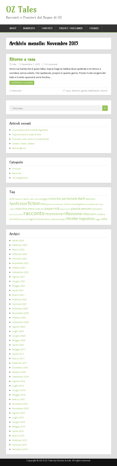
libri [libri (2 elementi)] (97, 204)
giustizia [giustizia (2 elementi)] (49, 204)
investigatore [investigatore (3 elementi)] (78, 204)
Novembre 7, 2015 (31, 64)
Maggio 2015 (18, 426)
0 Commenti (51, 64)
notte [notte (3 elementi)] (38, 208)
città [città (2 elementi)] (36, 199)
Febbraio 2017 (19, 363)
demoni (76, 90)
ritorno (104, 90)
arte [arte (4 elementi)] (12, 198)
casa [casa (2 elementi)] (31, 199)
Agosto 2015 (18, 412)
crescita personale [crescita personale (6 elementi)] (62, 198)
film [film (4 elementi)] (43, 204)
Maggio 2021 (18, 285)
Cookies (93, 28)
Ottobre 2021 (19, 267)
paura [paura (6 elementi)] (75, 208)
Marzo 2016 (18, 399)
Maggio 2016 (18, 394)
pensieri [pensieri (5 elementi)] (86, 209)
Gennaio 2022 (19, 258)
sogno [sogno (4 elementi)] (31, 219)
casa (68, 90)
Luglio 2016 (18, 385)
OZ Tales (21, 9)
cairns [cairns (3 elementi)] (26, 198)
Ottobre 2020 (19, 317)
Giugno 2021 (18, 281)
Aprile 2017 (18, 353)
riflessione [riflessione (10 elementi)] (72, 213)
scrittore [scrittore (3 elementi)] (101, 214)
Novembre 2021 (20, 263)
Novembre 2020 (20, 313)
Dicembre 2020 (20, 308)
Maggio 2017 (18, 349)
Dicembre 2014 (20, 449)
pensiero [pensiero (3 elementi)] (97, 208)
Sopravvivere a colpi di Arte (26, 134)
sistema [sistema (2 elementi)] (23, 219)
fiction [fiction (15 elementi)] (34, 203)
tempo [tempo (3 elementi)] (62, 219)
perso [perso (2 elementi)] (20, 214)
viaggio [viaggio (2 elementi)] (98, 219)
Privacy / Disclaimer (71, 28)
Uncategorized (20, 177)
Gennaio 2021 (19, 304)
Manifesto (29, 28)
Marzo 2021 (18, 294)
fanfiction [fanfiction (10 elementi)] (18, 203)
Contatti (47, 28)
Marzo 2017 (18, 358)
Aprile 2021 (18, 290)
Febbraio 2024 (19, 245)
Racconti (16, 90)
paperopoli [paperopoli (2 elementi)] (65, 209)
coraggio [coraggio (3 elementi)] (43, 198)
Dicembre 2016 (20, 367)
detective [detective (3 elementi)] (90, 198)
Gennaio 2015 (19, 444)
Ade (14, 64)
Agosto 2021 (18, 276)
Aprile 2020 (18, 344)
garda (84, 90)
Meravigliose (19, 148)
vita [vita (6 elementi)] (104, 219)
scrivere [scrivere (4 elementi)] (14, 219)
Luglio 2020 (18, 331)
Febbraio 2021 (19, 299)
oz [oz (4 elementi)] (42, 208)
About (12, 28)
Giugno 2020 (18, 335)
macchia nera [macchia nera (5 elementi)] (24, 209)
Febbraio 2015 (19, 440)
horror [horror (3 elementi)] (67, 204)
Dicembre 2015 (20, 403)
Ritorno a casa (22, 59)
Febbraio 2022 (19, 254)
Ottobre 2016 (19, 372)
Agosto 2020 (18, 326)
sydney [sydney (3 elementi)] (54, 219)
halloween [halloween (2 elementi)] (59, 204)
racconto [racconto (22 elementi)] (34, 213)
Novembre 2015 (20, 408)
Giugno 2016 (18, 390)
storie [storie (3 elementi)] (47, 219)
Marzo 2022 (18, 249)
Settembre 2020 (20, 322)
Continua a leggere (22, 82)
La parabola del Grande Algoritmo (30, 129)
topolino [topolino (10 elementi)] (86, 218)
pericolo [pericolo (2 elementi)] (13, 214)
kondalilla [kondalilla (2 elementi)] (90, 204)
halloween (93, 90)
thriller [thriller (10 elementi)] (72, 218)
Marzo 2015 (18, 435)
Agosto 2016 (18, 381)
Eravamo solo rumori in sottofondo (30, 139)
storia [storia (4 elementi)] (39, 219)
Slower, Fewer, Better (23, 143)
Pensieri (16, 168)
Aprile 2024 (18, 240)
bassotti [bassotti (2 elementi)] (18, 199)
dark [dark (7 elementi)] (81, 198)
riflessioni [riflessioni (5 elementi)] (89, 214)
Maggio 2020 (18, 340)
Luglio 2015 (18, 417)
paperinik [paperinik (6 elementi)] (52, 208)
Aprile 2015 (18, 431)
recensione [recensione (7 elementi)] (54, 213)
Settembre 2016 (20, 376)
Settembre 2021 (20, 272)
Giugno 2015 (18, 422)
